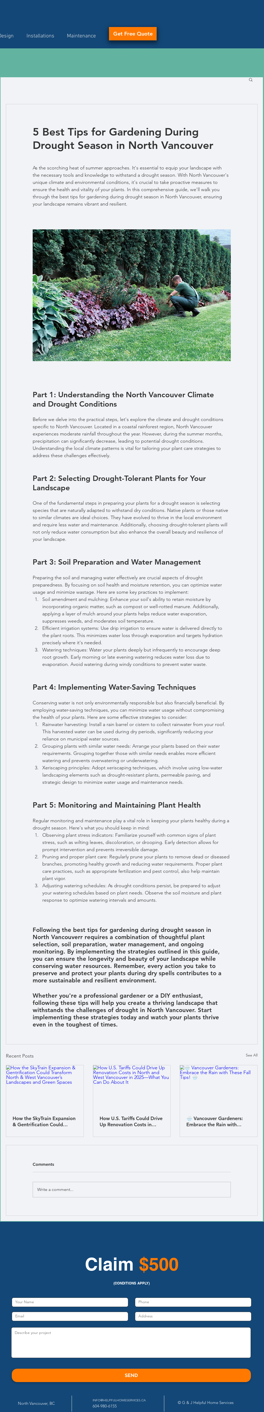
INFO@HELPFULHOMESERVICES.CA (119, 1400)
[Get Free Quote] (133, 33)
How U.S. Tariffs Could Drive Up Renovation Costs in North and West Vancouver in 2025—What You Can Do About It (131, 1121)
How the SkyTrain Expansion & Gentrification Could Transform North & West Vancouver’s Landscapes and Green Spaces (44, 1121)
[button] (250, 79)
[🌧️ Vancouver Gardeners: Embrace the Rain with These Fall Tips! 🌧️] (218, 1087)
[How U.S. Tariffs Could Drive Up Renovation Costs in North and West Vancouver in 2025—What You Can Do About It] (132, 1087)
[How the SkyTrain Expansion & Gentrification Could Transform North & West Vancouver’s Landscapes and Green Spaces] (45, 1087)
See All (252, 1055)
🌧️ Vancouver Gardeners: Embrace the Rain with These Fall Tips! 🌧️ (214, 1121)
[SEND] (131, 1375)
